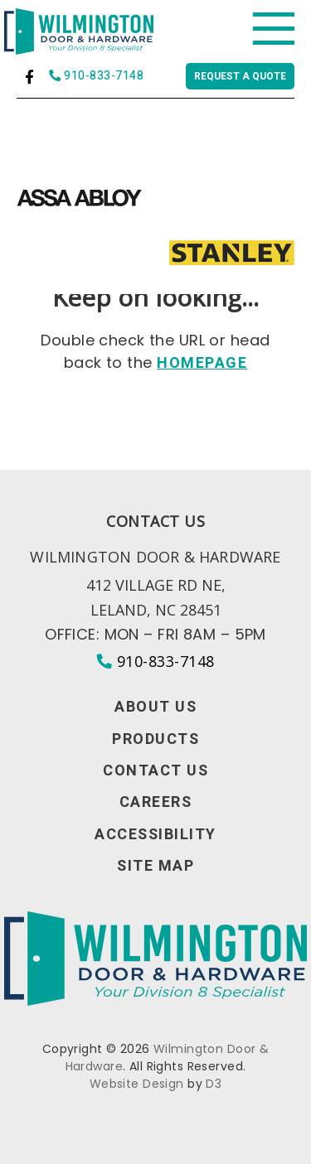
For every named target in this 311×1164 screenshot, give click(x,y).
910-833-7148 (96, 77)
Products (155, 739)
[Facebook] (29, 77)
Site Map (155, 866)
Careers (155, 802)
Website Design (137, 1083)
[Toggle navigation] (273, 29)
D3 (213, 1083)
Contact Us (155, 771)
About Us (155, 707)
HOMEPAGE (202, 363)
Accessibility (155, 835)
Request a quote (240, 76)
